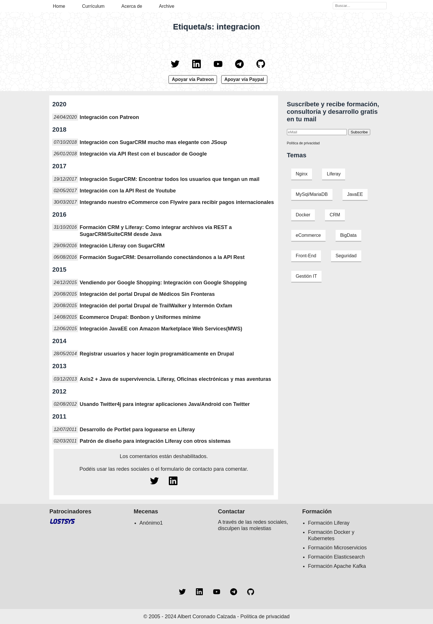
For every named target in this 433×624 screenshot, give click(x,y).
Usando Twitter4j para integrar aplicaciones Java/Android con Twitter (164, 404)
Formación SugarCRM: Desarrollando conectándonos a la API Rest (162, 257)
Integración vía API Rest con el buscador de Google (143, 154)
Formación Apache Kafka (337, 566)
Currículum (93, 6)
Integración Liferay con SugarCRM (122, 246)
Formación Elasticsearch (336, 557)
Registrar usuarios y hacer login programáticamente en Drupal (157, 354)
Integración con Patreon (109, 117)
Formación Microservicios (337, 548)
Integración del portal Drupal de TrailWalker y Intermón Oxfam (156, 306)
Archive (166, 6)
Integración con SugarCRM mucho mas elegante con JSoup (153, 142)
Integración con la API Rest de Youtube (128, 191)
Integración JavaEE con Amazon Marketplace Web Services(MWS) (161, 329)
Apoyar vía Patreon (193, 79)
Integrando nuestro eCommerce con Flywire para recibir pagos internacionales (177, 202)
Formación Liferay (328, 523)
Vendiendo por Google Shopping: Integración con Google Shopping (163, 282)
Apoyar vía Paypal (244, 79)
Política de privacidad (303, 143)
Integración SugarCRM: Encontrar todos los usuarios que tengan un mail (169, 179)
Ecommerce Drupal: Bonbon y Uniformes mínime (140, 317)
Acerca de (131, 6)
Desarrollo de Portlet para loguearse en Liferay (137, 429)
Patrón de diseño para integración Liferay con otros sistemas (155, 441)
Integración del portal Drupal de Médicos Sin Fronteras (147, 294)
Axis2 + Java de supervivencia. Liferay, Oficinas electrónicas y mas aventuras (175, 379)
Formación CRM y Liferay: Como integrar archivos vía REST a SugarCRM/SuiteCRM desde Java (156, 230)
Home (59, 6)
